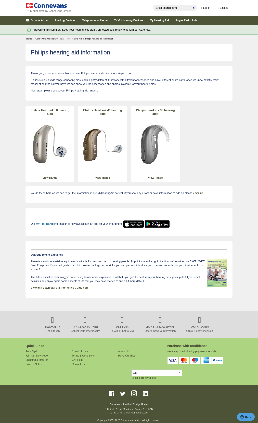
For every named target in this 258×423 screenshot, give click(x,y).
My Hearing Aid (74, 39)
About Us (123, 351)
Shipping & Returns (37, 360)
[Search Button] (190, 7)
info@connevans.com (137, 412)
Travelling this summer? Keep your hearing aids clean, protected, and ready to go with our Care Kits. (92, 29)
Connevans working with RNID (49, 39)
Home (29, 39)
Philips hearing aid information (98, 39)
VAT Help (77, 360)
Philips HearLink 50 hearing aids (49, 112)
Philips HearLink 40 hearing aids (102, 112)
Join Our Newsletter (37, 355)
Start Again (32, 351)
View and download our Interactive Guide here (60, 287)
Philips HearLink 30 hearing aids (155, 112)
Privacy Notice (34, 364)
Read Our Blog (127, 355)
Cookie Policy (80, 351)
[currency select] (156, 373)
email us (198, 193)
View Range (49, 177)
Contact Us (78, 364)
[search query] (172, 8)
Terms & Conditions (83, 355)
